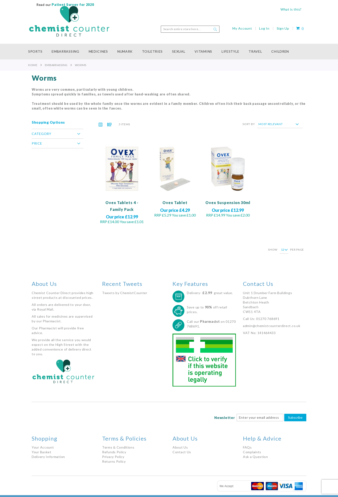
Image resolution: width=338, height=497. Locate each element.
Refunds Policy (114, 452)
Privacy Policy (113, 457)
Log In (264, 28)
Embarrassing (56, 65)
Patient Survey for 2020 (72, 5)
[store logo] (69, 21)
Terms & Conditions (118, 447)
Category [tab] (41, 134)
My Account (242, 28)
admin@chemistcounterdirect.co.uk (271, 326)
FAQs (247, 447)
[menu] (169, 51)
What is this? (291, 9)
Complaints (252, 452)
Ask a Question (255, 457)
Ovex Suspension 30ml (227, 202)
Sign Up (283, 28)
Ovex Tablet (175, 202)
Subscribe (295, 417)
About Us (180, 447)
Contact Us (182, 452)
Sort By (248, 124)
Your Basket (41, 452)
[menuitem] (37, 51)
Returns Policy (114, 461)
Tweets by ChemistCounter (124, 293)
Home (33, 65)
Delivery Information (48, 457)
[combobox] (190, 29)
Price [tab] (37, 143)
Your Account (43, 447)
